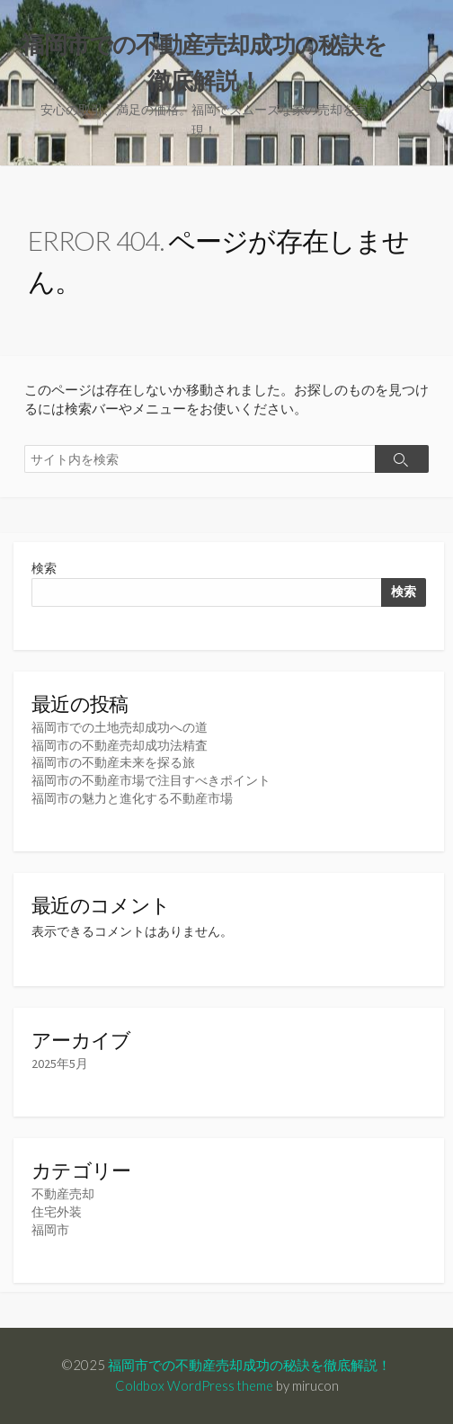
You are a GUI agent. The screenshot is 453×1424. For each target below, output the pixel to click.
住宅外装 (56, 1212)
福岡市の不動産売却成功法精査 (119, 745)
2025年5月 (59, 1063)
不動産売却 (62, 1194)
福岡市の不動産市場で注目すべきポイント (151, 780)
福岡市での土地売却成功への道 (119, 727)
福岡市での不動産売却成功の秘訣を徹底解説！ (249, 1365)
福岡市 (50, 1230)
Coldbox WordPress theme (194, 1385)
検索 (44, 568)
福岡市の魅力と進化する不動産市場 (132, 798)
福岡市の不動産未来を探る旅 (113, 762)
